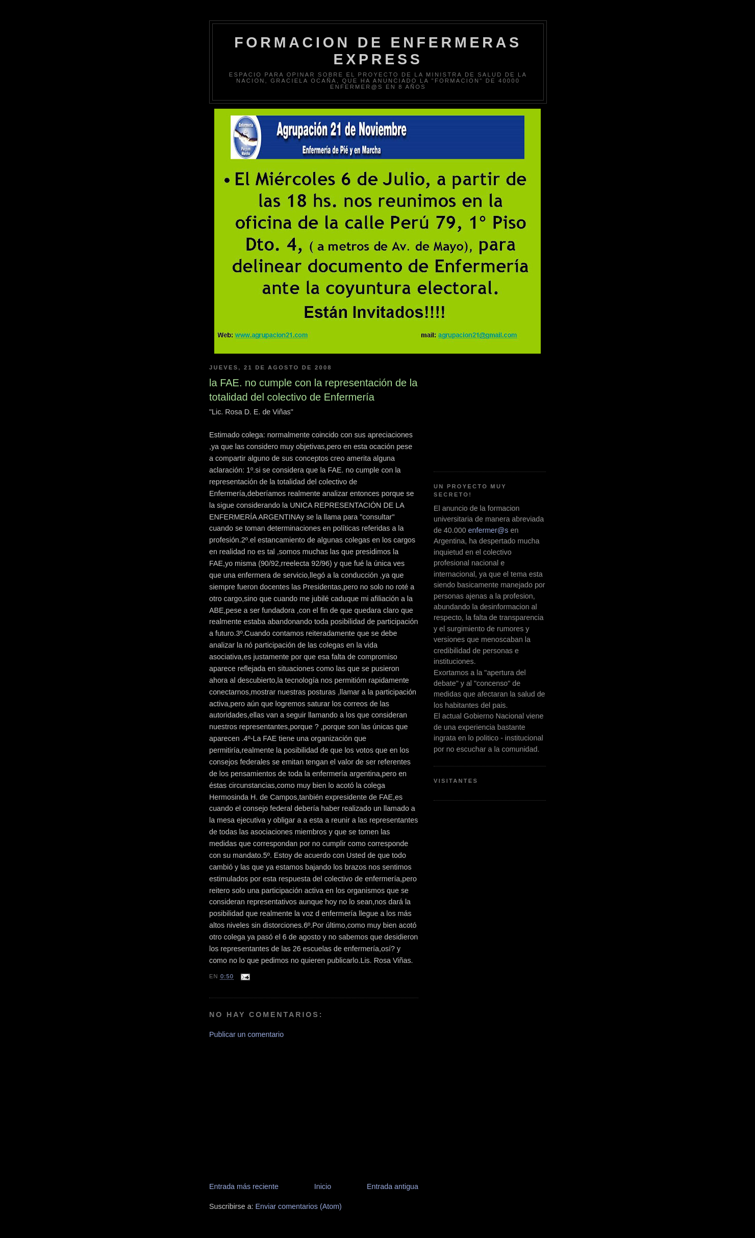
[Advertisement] (285, 1109)
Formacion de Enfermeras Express (378, 50)
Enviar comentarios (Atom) (299, 1206)
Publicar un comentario (246, 1034)
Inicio (322, 1186)
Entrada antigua (392, 1186)
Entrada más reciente (244, 1186)
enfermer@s (488, 530)
